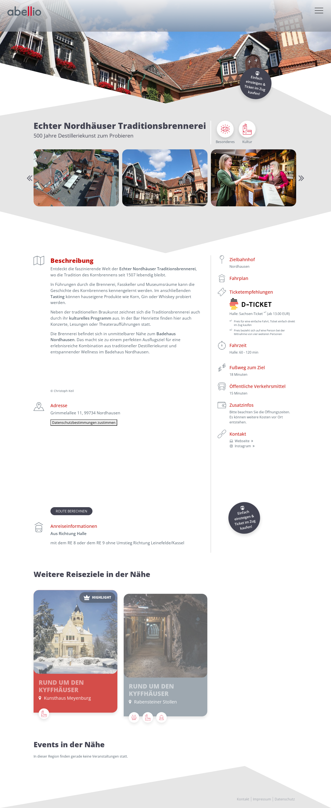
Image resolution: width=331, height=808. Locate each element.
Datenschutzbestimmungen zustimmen (83, 422)
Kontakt (243, 799)
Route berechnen (71, 511)
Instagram (243, 446)
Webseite (242, 441)
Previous (29, 178)
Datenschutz (285, 799)
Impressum (262, 799)
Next (300, 178)
